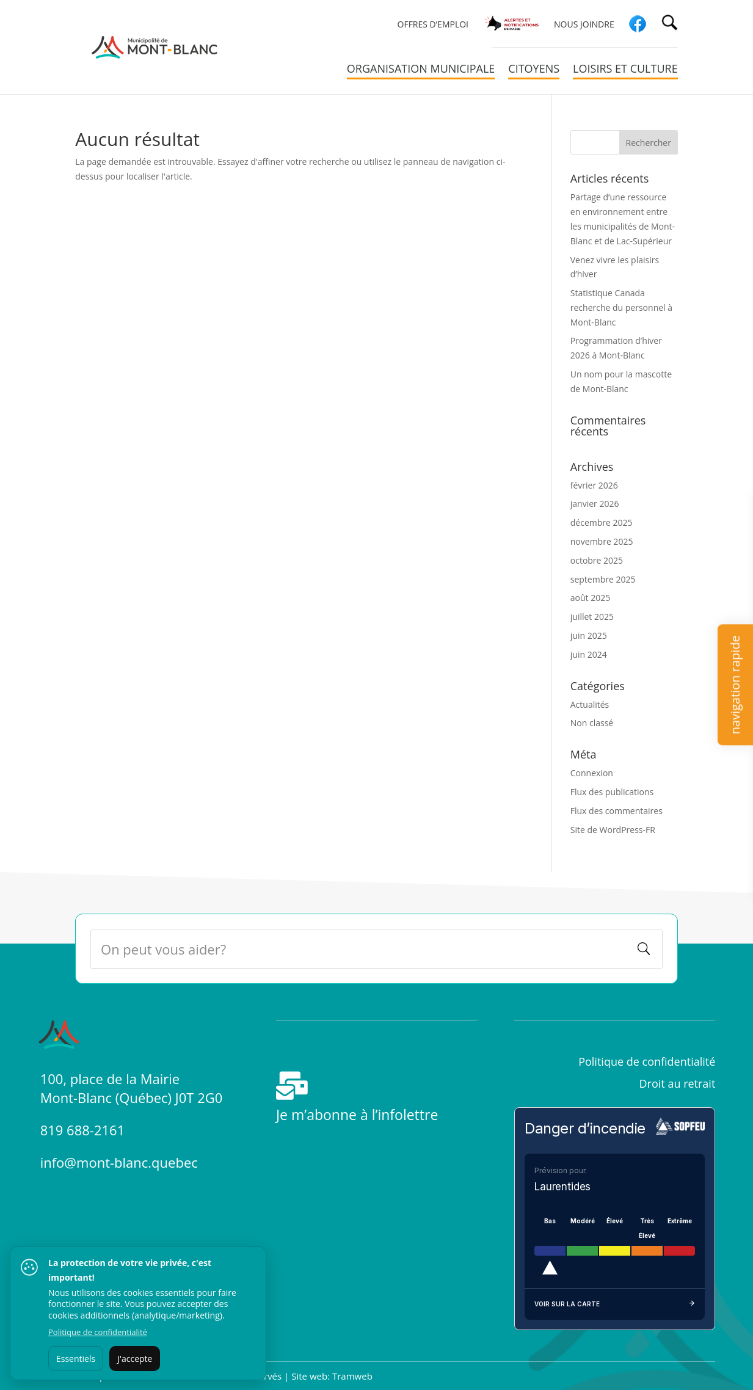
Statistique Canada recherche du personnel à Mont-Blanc (621, 307)
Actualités (589, 704)
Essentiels (75, 1358)
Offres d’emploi (433, 25)
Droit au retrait (677, 1083)
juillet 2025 (592, 616)
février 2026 (594, 485)
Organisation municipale (421, 70)
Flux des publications (612, 792)
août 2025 (590, 597)
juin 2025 (588, 635)
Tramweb (352, 1376)
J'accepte (134, 1358)
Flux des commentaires (616, 811)
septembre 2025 (603, 579)
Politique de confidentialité (646, 1061)
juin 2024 (588, 654)
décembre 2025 (601, 522)
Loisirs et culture (625, 70)
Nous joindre (584, 25)
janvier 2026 (594, 503)
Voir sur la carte (614, 1304)
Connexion (591, 773)
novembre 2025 (601, 541)
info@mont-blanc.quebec (119, 1162)
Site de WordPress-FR (612, 829)
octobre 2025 (596, 560)
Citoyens (533, 70)
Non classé (591, 723)
